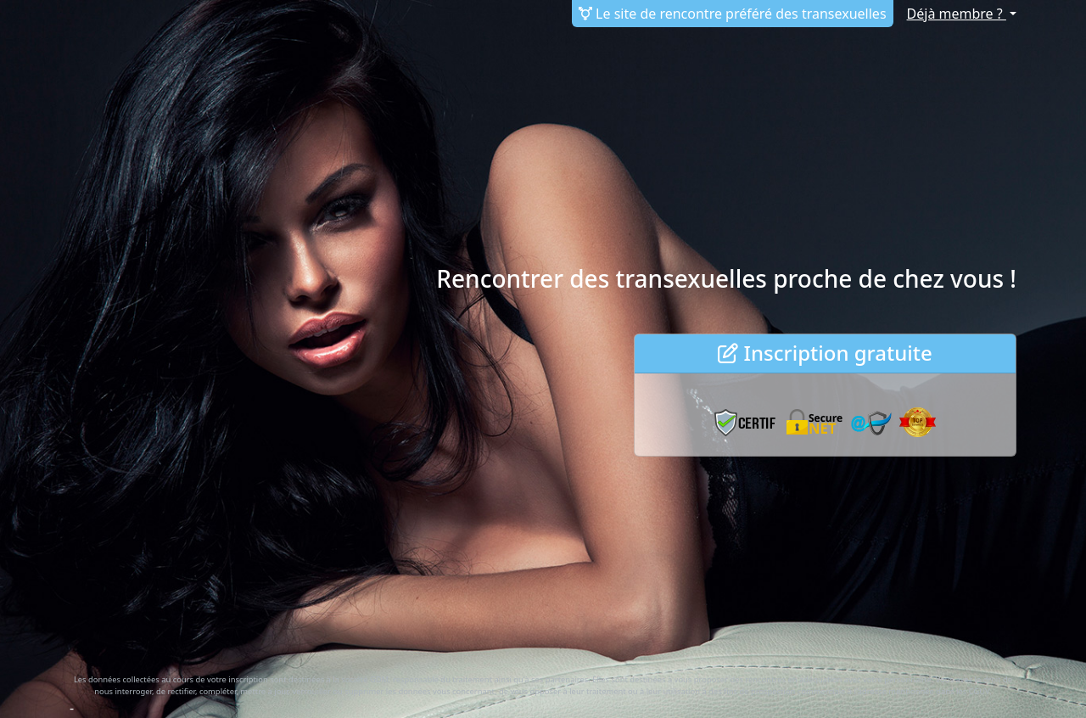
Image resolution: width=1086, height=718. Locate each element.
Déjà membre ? (956, 13)
